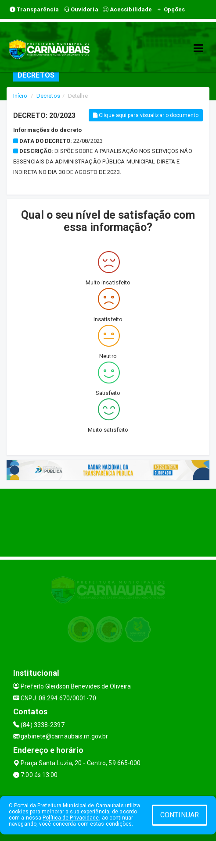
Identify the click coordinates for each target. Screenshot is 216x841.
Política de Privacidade (71, 818)
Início (20, 95)
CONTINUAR (179, 815)
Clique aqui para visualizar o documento (145, 115)
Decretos (48, 95)
